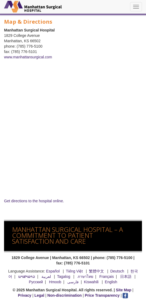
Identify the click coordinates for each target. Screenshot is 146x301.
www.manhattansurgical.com (28, 57)
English (111, 282)
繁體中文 (96, 271)
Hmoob (55, 282)
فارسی (73, 282)
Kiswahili (92, 282)
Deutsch (117, 271)
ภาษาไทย (85, 276)
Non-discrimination (64, 295)
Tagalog (63, 276)
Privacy (25, 295)
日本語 (126, 276)
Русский (36, 282)
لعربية (46, 276)
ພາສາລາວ (26, 276)
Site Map (123, 290)
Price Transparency (102, 295)
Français (106, 276)
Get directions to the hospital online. (34, 201)
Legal (39, 295)
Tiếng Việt (74, 271)
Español (53, 271)
